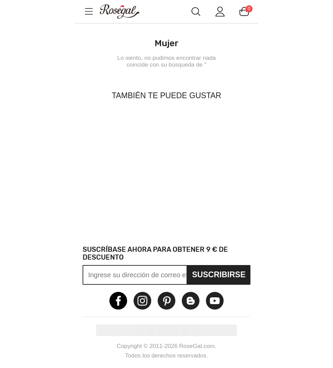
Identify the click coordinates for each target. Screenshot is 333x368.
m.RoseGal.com (126, 11)
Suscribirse (218, 274)
